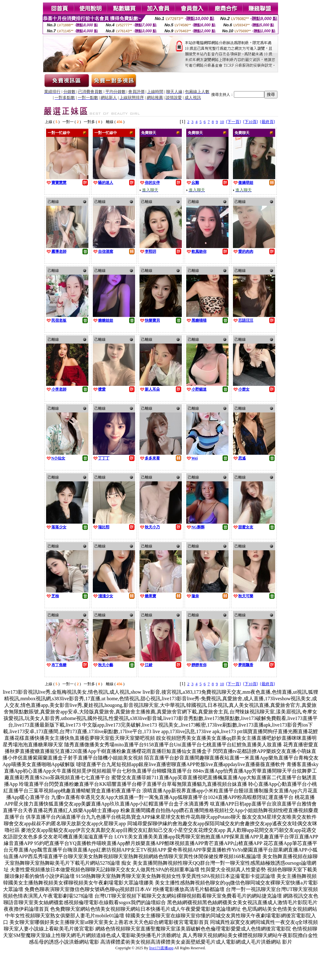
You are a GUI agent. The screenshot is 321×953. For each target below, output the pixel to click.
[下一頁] (233, 121)
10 (222, 121)
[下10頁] (250, 121)
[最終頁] (267, 121)
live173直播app (161, 948)
